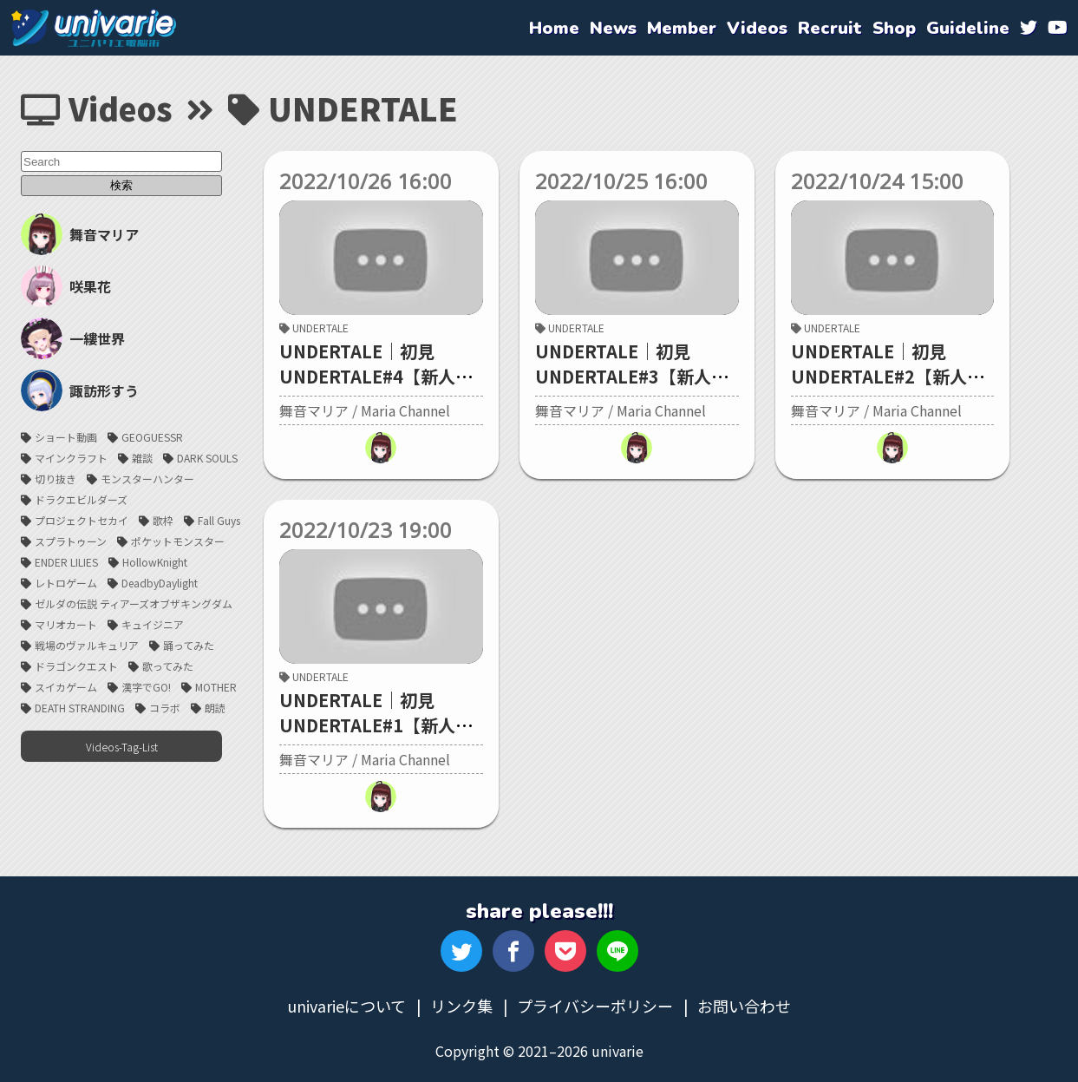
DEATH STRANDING (80, 707)
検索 (121, 185)
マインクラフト (71, 457)
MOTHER (216, 686)
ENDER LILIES (66, 561)
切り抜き (55, 478)
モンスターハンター (147, 478)
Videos (97, 107)
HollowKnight (154, 561)
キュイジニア (152, 624)
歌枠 (163, 520)
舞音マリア (80, 234)
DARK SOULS (207, 457)
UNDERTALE (314, 327)
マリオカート (66, 624)
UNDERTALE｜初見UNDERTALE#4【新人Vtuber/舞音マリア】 (367, 376)
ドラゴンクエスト (76, 666)
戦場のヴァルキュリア (87, 645)
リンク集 (461, 1005)
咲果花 (66, 286)
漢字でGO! (146, 686)
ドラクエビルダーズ (81, 499)
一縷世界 (73, 338)
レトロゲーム (66, 582)
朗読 (215, 707)
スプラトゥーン (71, 541)
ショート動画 (66, 437)
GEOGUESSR (152, 437)
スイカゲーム (66, 686)
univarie (93, 27)
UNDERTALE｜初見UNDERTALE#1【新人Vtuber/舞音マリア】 (367, 725)
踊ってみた (188, 645)
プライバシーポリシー (595, 1005)
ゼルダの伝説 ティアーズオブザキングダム (133, 603)
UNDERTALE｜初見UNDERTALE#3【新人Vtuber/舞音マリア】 (623, 376)
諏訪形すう (80, 390)
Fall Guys (219, 520)
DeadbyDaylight (159, 582)
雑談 (142, 457)
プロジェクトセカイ (81, 520)
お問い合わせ (744, 1005)
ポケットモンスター (178, 541)
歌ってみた (167, 666)
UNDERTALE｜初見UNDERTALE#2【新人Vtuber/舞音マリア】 (879, 376)
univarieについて (346, 1005)
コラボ (164, 707)
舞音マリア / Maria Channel (364, 410)
